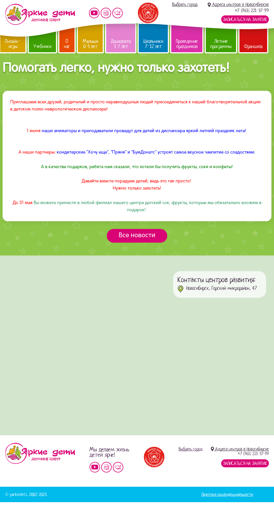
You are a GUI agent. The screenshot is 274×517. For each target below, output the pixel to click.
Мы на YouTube (94, 13)
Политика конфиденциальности (227, 494)
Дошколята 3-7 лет (121, 44)
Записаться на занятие (245, 19)
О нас (67, 44)
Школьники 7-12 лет (153, 44)
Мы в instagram (105, 13)
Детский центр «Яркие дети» (40, 453)
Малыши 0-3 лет (90, 44)
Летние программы (220, 44)
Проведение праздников (187, 44)
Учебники (42, 46)
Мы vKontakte (117, 13)
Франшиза (253, 46)
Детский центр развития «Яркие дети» (40, 14)
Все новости (137, 235)
